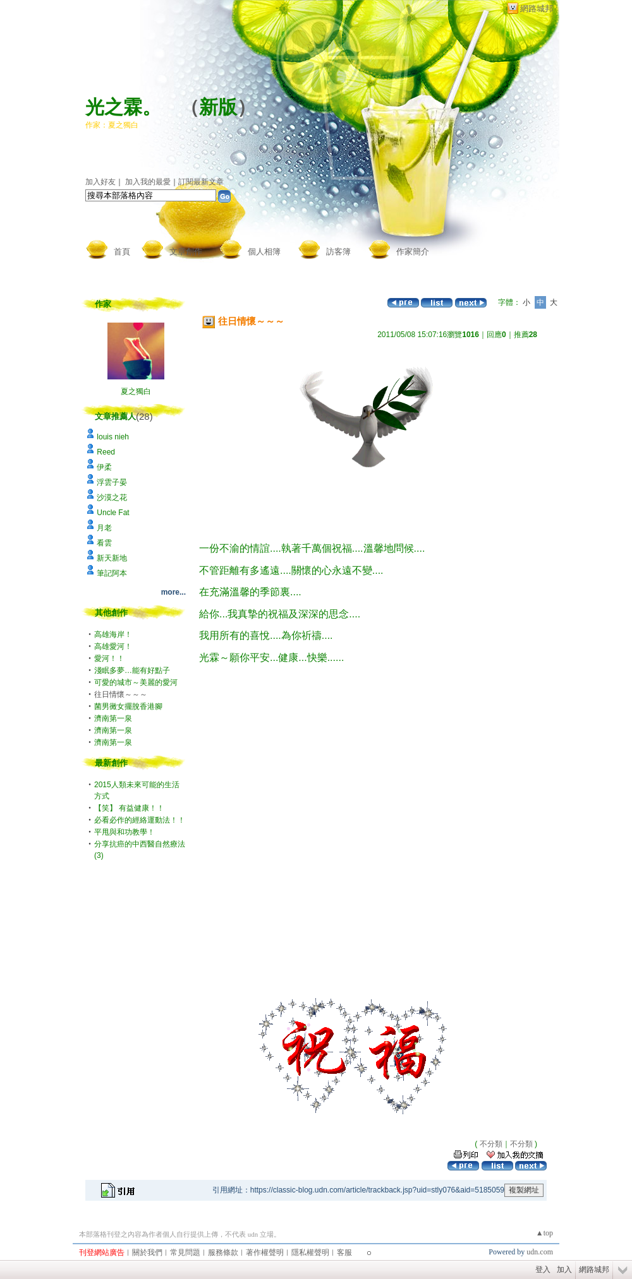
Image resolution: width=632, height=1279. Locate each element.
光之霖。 (123, 107)
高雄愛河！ (113, 646)
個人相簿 (264, 251)
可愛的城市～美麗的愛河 (136, 682)
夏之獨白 (136, 391)
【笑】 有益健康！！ (129, 808)
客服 (344, 1252)
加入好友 (100, 181)
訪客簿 (338, 251)
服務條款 (223, 1252)
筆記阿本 (112, 573)
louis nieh (113, 436)
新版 (218, 107)
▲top (544, 1232)
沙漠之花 (112, 497)
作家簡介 (412, 251)
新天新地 (112, 558)
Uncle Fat (113, 512)
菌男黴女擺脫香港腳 (128, 706)
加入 (564, 1269)
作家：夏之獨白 (111, 125)
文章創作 (185, 251)
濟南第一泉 (113, 718)
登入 (542, 1269)
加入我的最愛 (148, 181)
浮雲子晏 (112, 482)
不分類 (491, 1143)
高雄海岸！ (113, 634)
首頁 (122, 251)
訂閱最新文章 (201, 181)
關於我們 (147, 1252)
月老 (104, 527)
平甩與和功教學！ (124, 832)
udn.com (539, 1251)
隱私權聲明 (310, 1252)
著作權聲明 (265, 1252)
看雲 (104, 542)
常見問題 (185, 1252)
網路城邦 (536, 8)
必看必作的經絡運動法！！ (139, 820)
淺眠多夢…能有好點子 (132, 670)
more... (173, 592)
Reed (106, 452)
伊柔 (104, 467)
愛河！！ (109, 658)
